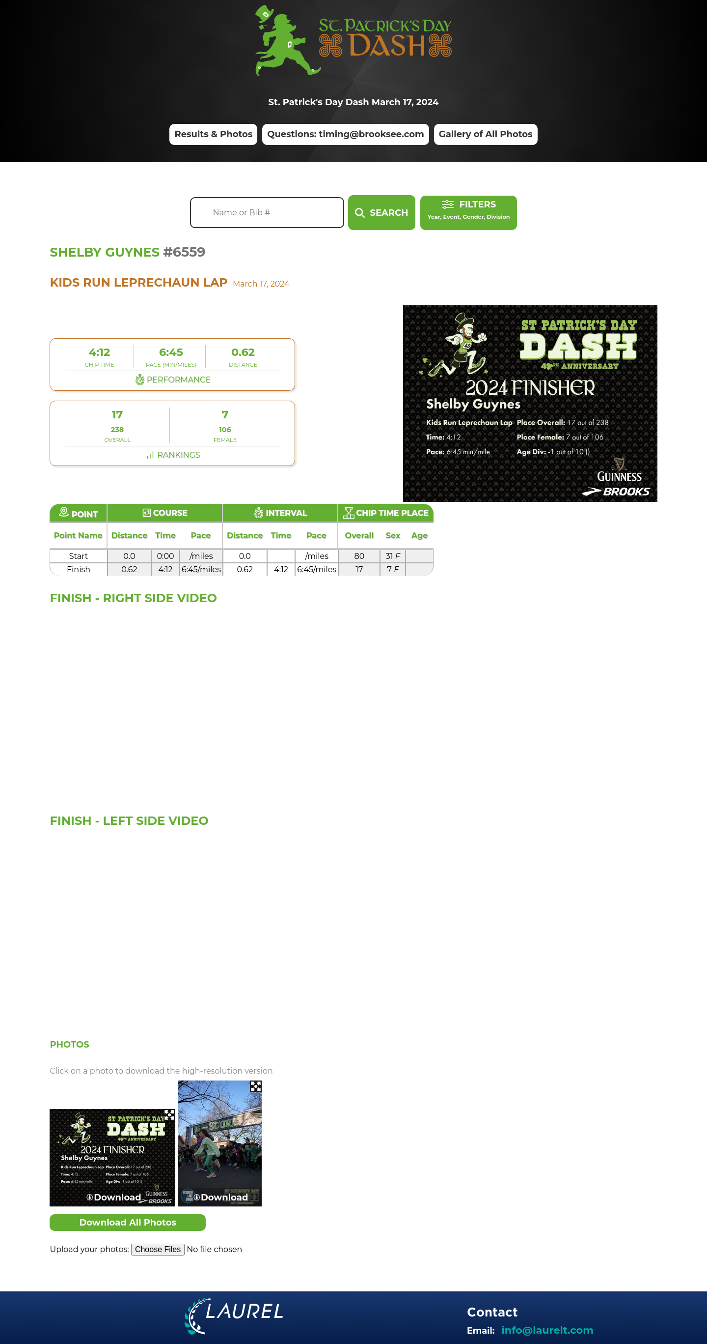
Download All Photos (127, 1222)
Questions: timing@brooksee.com (345, 134)
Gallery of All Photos (486, 134)
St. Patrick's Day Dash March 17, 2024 (354, 102)
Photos (69, 1044)
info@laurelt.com (548, 1330)
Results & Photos (213, 134)
